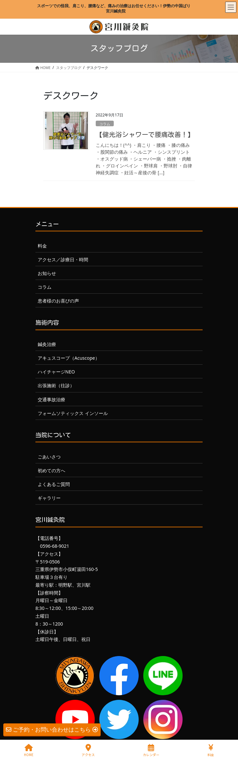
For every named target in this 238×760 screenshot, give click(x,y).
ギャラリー (49, 498)
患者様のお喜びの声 (58, 301)
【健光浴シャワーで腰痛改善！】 (145, 134)
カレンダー (151, 750)
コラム (104, 123)
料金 (42, 246)
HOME (28, 750)
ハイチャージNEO (56, 372)
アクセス (88, 750)
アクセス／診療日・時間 (63, 259)
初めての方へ (51, 470)
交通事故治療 (51, 399)
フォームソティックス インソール (73, 413)
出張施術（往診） (56, 385)
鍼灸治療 (47, 344)
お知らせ (47, 273)
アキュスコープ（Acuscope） (69, 358)
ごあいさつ (49, 457)
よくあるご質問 (54, 484)
